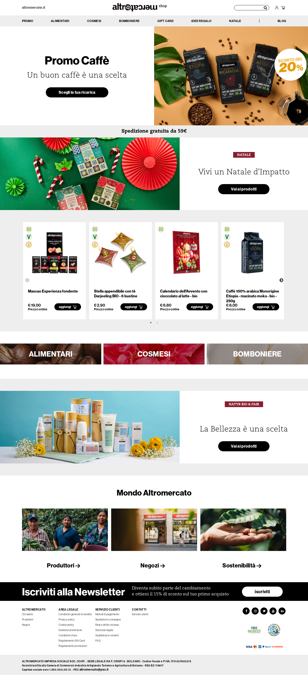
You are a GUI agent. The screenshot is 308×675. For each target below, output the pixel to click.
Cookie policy (66, 623)
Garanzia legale (104, 628)
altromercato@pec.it (94, 668)
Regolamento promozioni (73, 644)
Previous (27, 280)
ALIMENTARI (50, 354)
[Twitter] (264, 609)
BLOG (282, 21)
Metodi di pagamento (107, 613)
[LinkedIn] (282, 609)
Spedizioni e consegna (108, 618)
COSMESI (153, 354)
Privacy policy (67, 618)
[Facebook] (245, 609)
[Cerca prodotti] (251, 7)
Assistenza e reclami (107, 634)
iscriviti (262, 590)
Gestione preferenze (70, 628)
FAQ (98, 639)
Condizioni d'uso (68, 634)
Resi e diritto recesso (107, 623)
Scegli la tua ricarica (77, 93)
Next (281, 280)
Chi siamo (27, 613)
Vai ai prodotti (244, 189)
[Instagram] (254, 609)
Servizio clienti (140, 613)
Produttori (65, 565)
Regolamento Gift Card (72, 639)
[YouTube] (273, 609)
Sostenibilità (243, 565)
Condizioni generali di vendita (75, 613)
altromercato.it (33, 7)
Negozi (153, 565)
